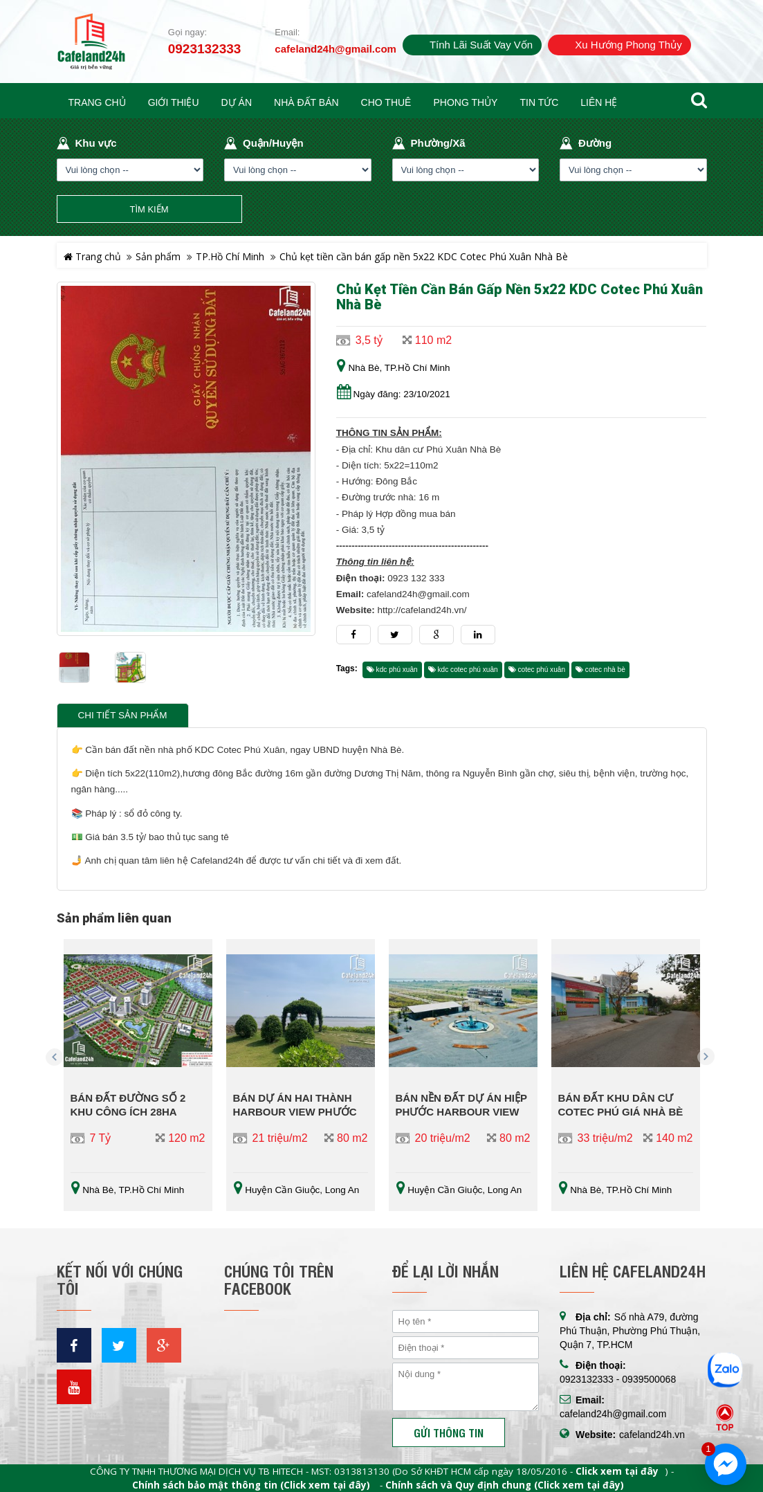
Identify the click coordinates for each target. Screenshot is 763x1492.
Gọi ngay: (187, 32)
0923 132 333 (416, 578)
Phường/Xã (438, 143)
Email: (287, 32)
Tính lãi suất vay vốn (481, 45)
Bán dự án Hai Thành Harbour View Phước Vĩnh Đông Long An (295, 1111)
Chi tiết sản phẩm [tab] (122, 715)
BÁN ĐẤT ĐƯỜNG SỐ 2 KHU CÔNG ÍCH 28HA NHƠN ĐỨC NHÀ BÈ (128, 1111)
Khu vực (96, 143)
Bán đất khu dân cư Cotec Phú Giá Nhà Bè (620, 1105)
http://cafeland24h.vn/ (421, 610)
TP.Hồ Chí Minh (230, 256)
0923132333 (204, 49)
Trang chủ (92, 256)
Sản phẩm (158, 256)
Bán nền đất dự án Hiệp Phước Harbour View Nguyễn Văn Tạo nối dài (463, 1111)
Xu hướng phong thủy (628, 45)
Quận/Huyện (273, 143)
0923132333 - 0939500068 (618, 1379)
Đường (595, 143)
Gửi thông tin (449, 1432)
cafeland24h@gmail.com (335, 49)
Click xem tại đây (617, 1471)
